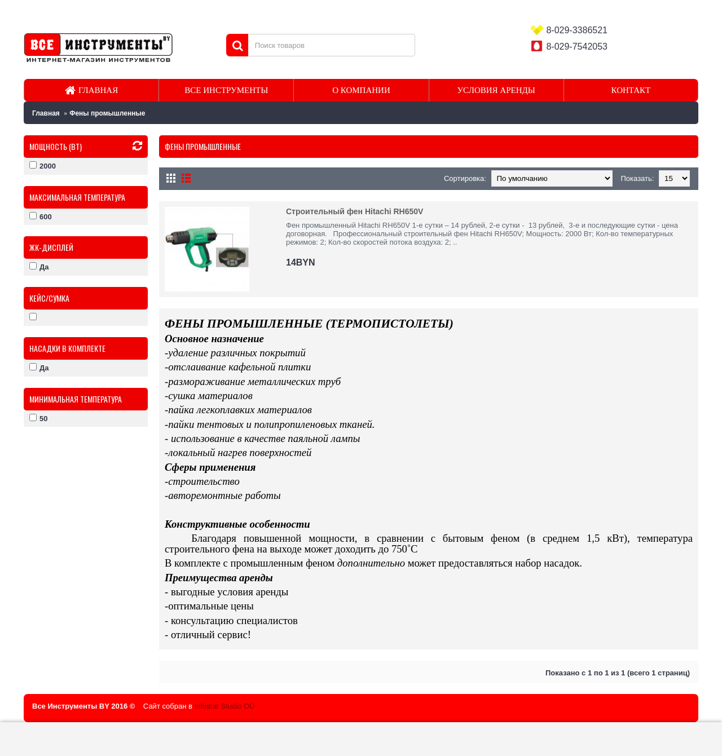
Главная (46, 113)
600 (40, 216)
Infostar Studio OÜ (225, 706)
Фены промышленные (107, 113)
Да (39, 266)
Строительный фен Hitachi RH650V (354, 211)
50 (38, 418)
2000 (42, 165)
